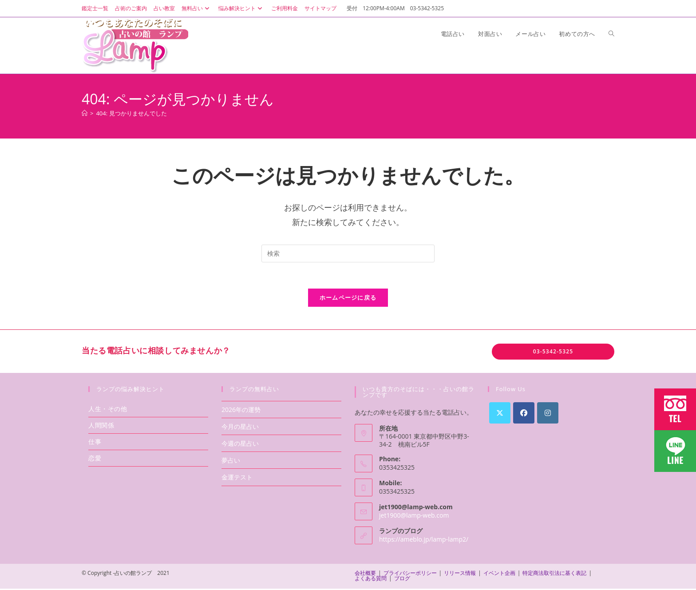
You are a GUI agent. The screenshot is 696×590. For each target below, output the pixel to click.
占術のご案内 (131, 8)
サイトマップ (320, 8)
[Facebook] (523, 413)
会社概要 (365, 574)
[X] (499, 413)
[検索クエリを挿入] (348, 253)
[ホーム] (84, 113)
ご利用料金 (284, 8)
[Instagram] (547, 413)
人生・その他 (107, 409)
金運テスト (237, 478)
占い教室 (164, 8)
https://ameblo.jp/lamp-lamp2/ (423, 540)
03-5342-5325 (553, 352)
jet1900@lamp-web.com (414, 516)
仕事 (94, 442)
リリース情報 (460, 574)
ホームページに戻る (348, 298)
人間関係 (101, 426)
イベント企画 (499, 574)
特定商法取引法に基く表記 (554, 574)
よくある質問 (371, 579)
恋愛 (94, 459)
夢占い (230, 461)
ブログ (402, 579)
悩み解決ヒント (241, 8)
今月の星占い (240, 427)
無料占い (197, 8)
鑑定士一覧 (95, 8)
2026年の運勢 (241, 410)
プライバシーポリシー (410, 574)
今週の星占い (240, 444)
